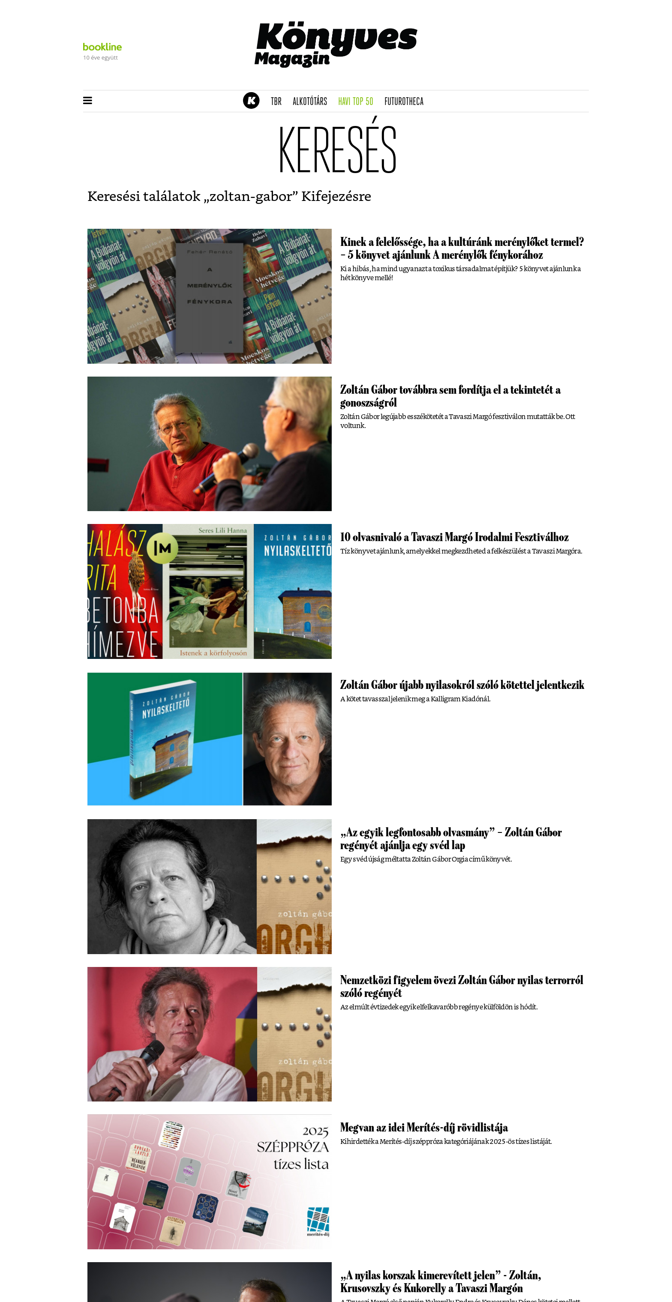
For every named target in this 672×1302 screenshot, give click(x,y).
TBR (279, 102)
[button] (87, 101)
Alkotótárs (313, 102)
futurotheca (406, 102)
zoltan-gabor (251, 197)
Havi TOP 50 (358, 102)
